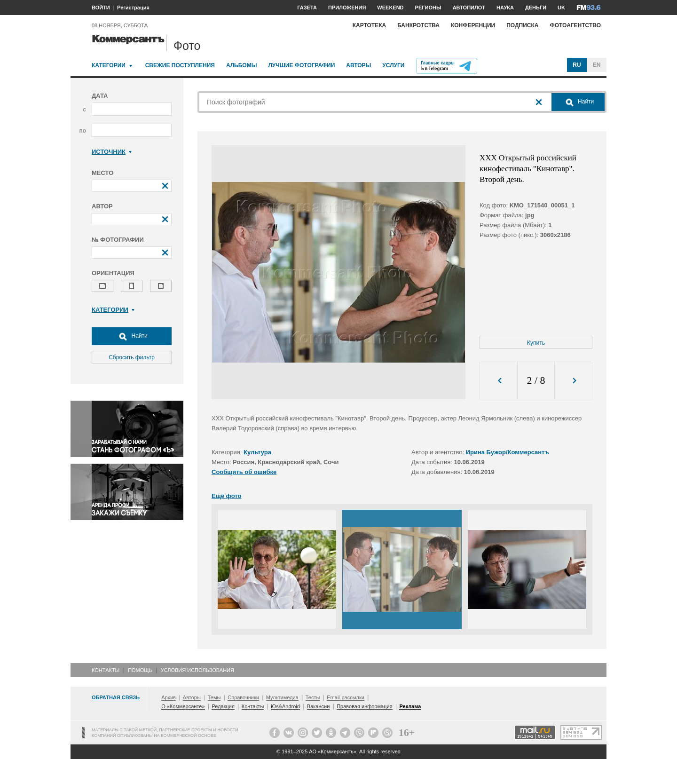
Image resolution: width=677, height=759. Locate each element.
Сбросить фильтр (132, 357)
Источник (112, 151)
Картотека (369, 25)
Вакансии (318, 706)
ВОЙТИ (101, 7)
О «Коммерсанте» (183, 706)
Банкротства (418, 25)
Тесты (313, 697)
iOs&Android (285, 706)
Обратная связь (116, 697)
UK (561, 7)
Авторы (358, 65)
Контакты (105, 670)
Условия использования (197, 670)
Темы (214, 697)
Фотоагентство (575, 25)
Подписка (522, 25)
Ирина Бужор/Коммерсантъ (507, 452)
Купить (536, 343)
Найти (132, 336)
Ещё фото (226, 495)
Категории (109, 65)
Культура (257, 452)
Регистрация (133, 7)
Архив (168, 697)
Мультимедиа (282, 697)
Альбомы (241, 65)
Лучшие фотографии (301, 65)
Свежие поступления (180, 65)
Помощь (140, 670)
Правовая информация (364, 706)
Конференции (473, 25)
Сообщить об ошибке (244, 471)
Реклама (410, 706)
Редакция (223, 706)
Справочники (243, 697)
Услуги (393, 65)
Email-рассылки (345, 697)
